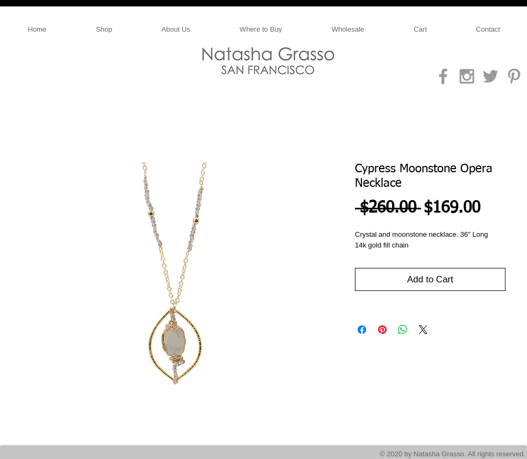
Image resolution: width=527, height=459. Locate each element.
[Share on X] (423, 329)
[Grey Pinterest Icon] (514, 76)
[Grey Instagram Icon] (467, 76)
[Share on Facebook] (361, 329)
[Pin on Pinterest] (382, 329)
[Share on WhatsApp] (402, 329)
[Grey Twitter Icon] (490, 76)
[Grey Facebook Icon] (443, 76)
